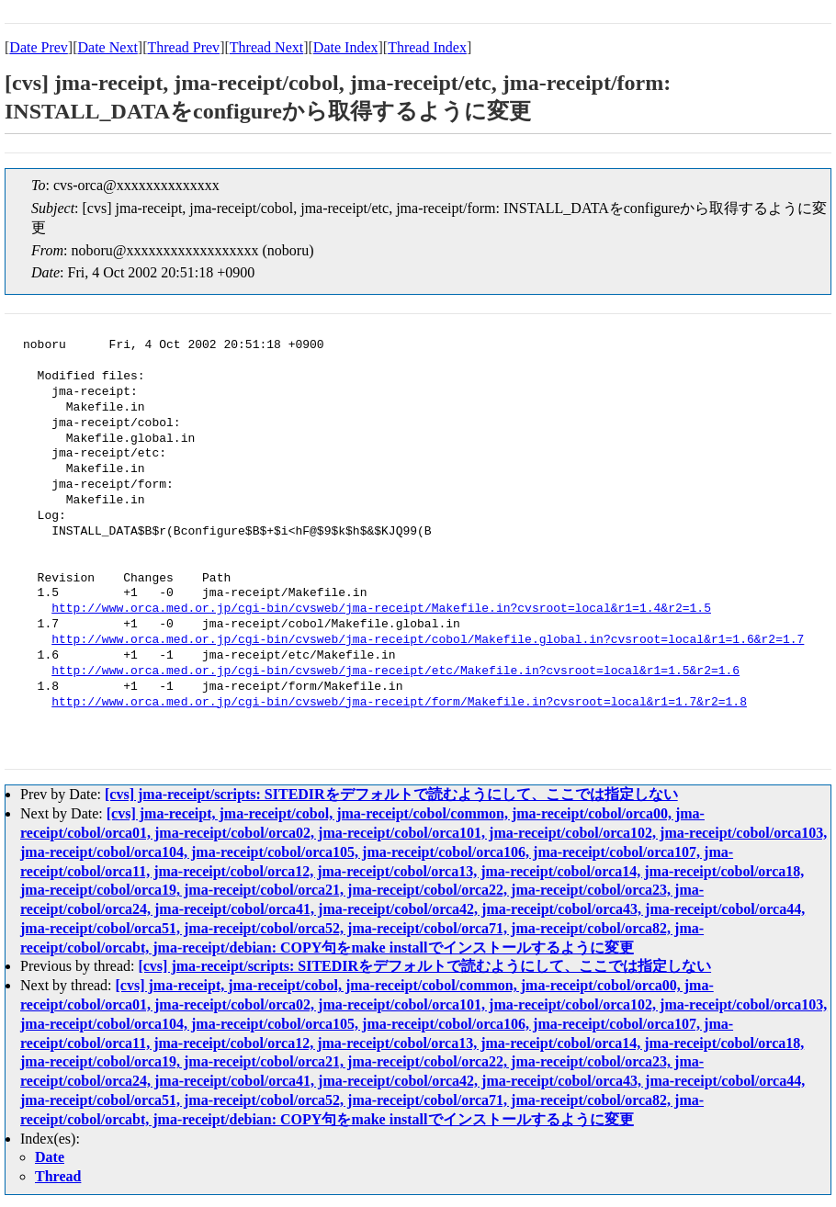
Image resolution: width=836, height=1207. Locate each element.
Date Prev (38, 47)
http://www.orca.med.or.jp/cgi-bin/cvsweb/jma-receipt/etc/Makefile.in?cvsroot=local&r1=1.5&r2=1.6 (395, 671)
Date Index (345, 47)
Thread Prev (183, 47)
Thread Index (427, 47)
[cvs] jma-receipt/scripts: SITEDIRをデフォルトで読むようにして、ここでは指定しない (391, 794)
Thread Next (266, 47)
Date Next (108, 47)
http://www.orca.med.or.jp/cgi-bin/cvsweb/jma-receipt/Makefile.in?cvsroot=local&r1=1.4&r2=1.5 (381, 609)
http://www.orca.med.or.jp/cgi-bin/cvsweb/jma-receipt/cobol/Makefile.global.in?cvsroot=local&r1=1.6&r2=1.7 (427, 640)
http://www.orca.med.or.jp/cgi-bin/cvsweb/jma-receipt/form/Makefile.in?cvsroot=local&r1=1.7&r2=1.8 (399, 702)
